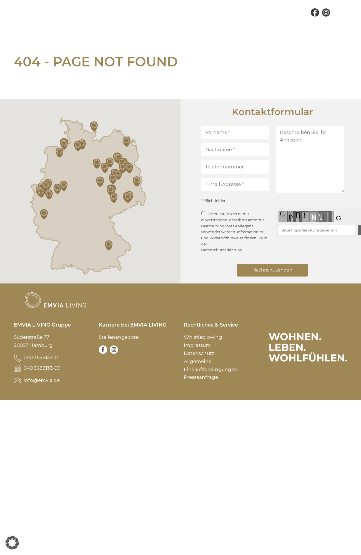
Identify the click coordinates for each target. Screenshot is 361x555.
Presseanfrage (201, 377)
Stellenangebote (119, 337)
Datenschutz (199, 353)
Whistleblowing (203, 337)
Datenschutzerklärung (221, 250)
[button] (44, 214)
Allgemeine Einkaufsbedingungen (210, 365)
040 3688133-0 (41, 357)
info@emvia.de (42, 380)
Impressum (197, 345)
